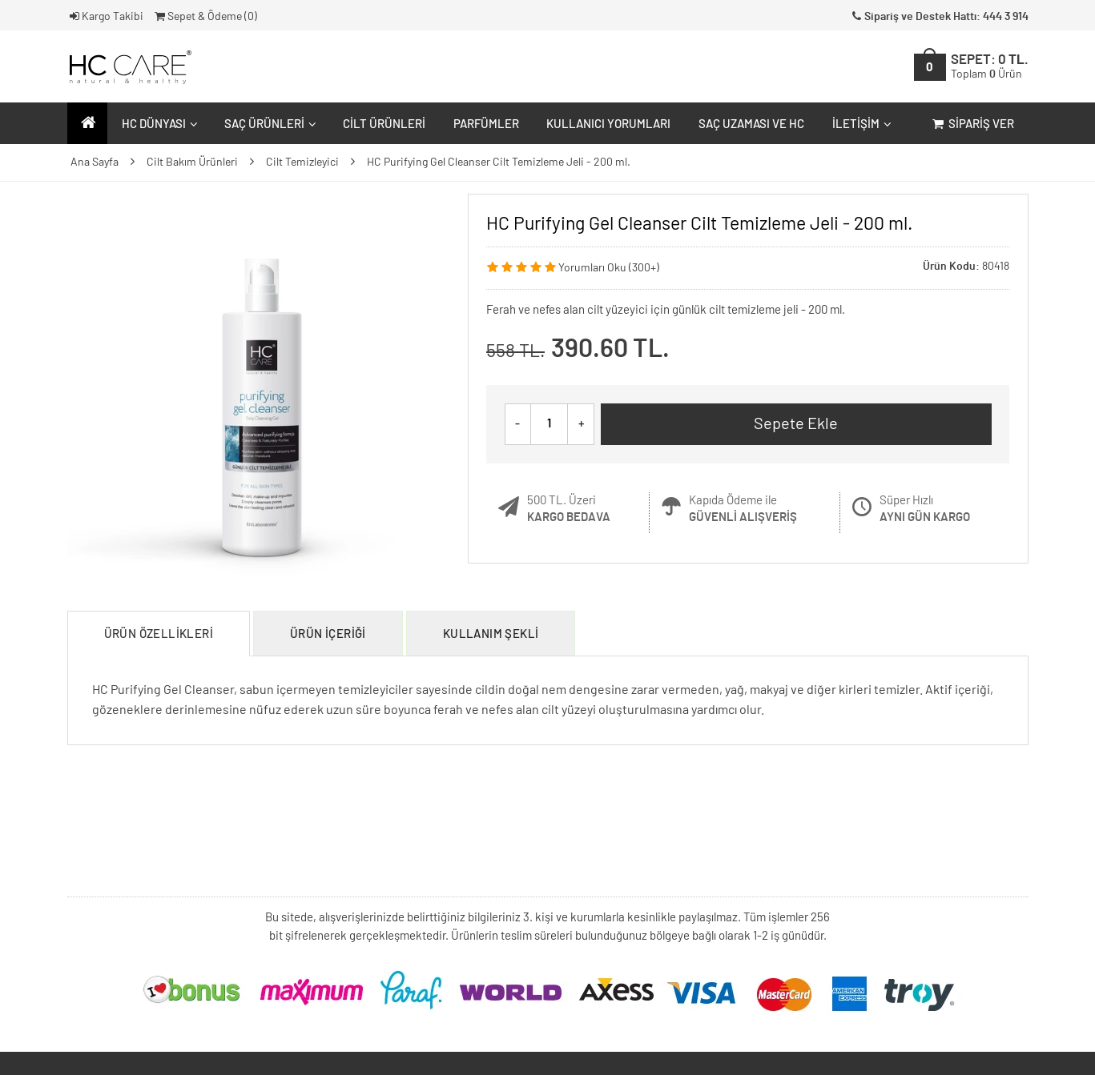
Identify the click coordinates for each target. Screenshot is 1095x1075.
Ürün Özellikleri (158, 634)
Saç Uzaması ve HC (751, 124)
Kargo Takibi (105, 16)
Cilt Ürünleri (384, 124)
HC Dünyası (158, 124)
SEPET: (990, 67)
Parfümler (486, 124)
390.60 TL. (610, 349)
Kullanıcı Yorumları (608, 124)
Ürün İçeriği (328, 634)
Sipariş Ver (972, 124)
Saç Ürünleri (268, 124)
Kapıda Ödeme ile (743, 509)
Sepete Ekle (796, 424)
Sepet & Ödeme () (204, 16)
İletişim (860, 124)
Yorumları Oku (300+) (608, 268)
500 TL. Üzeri (568, 509)
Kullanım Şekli (491, 634)
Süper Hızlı (925, 509)
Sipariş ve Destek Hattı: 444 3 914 (939, 16)
